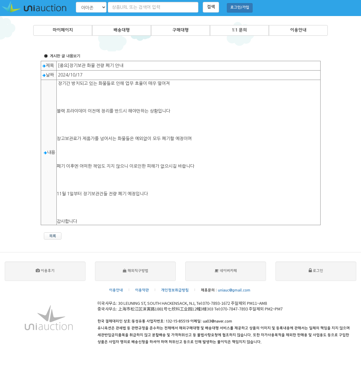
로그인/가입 (239, 8)
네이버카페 (226, 271)
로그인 (316, 271)
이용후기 (45, 271)
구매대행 (180, 30)
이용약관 (142, 290)
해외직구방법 (135, 271)
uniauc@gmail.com (234, 290)
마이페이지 (63, 30)
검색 (211, 7)
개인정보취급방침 (175, 290)
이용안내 (298, 30)
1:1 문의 (239, 30)
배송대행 (121, 30)
